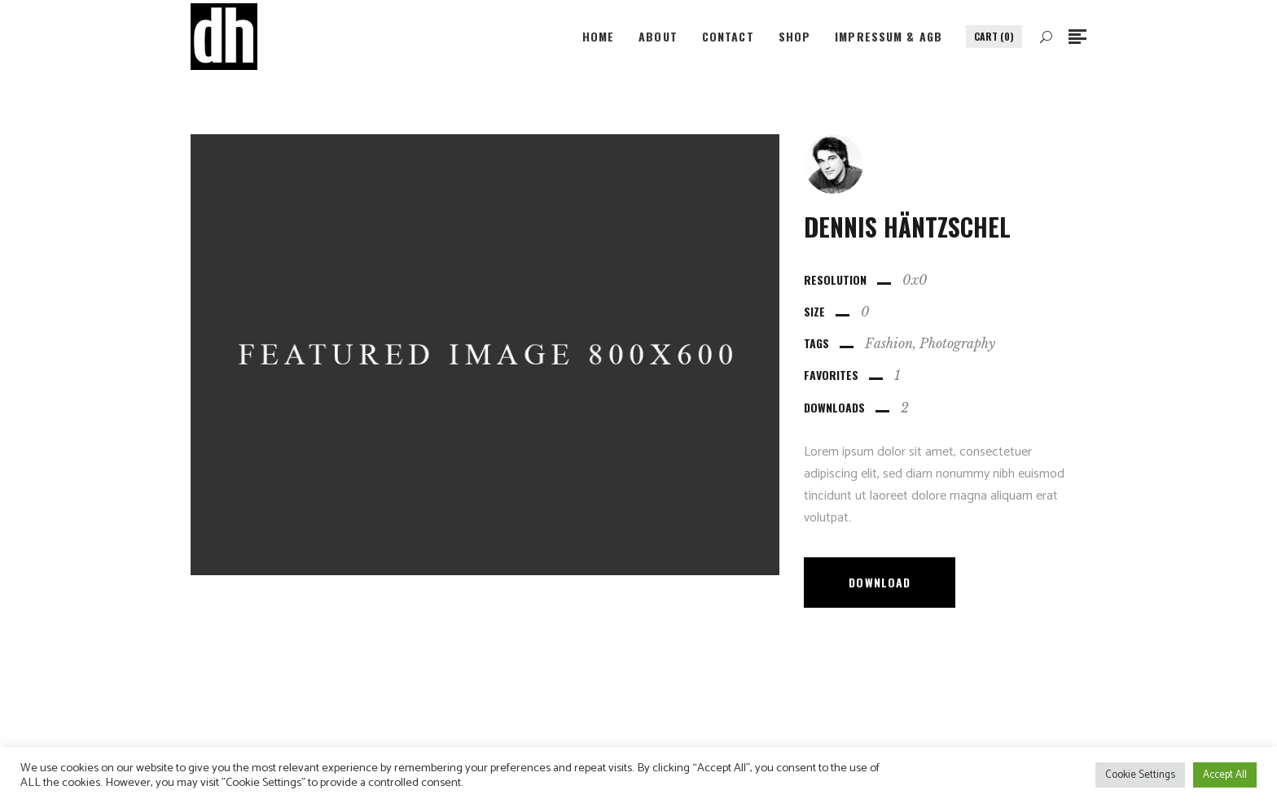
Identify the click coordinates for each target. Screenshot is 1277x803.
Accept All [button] (1225, 774)
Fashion (889, 343)
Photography (957, 343)
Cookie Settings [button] (1140, 774)
